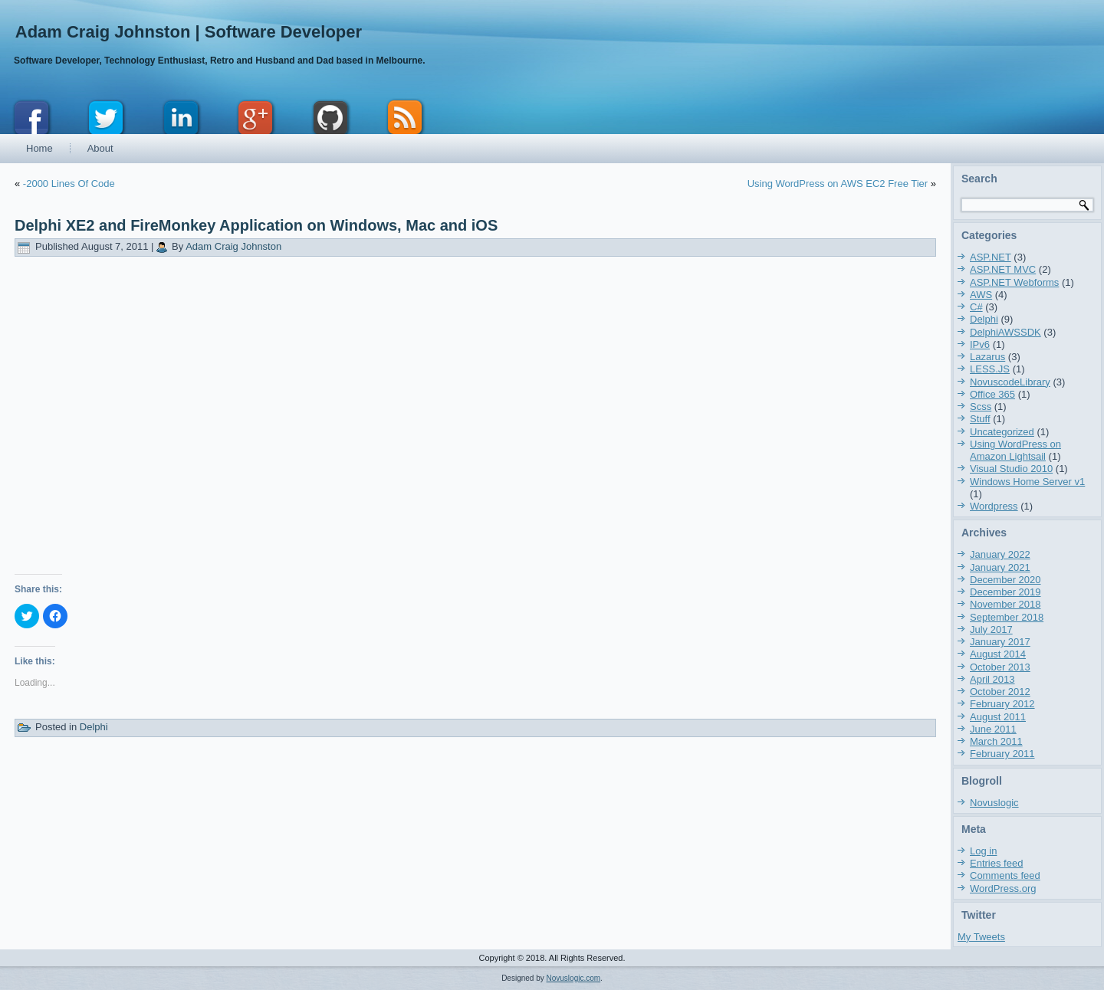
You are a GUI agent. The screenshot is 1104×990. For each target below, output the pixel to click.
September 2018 (1006, 617)
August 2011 (998, 717)
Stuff (980, 419)
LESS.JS (990, 369)
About (100, 148)
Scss (980, 406)
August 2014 (998, 654)
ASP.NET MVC (1003, 269)
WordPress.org (1003, 888)
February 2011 (1002, 753)
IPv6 (980, 344)
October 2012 (1000, 691)
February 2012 (1002, 704)
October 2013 (1000, 667)
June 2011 (993, 729)
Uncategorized (1002, 432)
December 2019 (1005, 592)
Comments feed (1005, 875)
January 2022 (1000, 554)
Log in (983, 851)
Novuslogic (994, 802)
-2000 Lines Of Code (69, 183)
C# (976, 307)
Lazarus (987, 356)
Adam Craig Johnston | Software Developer (188, 31)
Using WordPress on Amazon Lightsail (1015, 450)
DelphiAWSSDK (1005, 332)
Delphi (94, 727)
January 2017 (1000, 641)
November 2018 (1005, 604)
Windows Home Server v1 (1027, 481)
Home (39, 148)
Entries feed (996, 863)
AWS (981, 294)
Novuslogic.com (574, 978)
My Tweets (981, 936)
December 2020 (1005, 579)
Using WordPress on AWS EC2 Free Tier (838, 183)
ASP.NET (990, 257)
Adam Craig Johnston (233, 246)
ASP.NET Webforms (1014, 282)
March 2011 (996, 741)
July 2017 (991, 629)
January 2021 (1000, 567)
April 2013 (992, 679)
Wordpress (994, 506)
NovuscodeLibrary (1010, 382)
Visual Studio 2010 (1011, 468)
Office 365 (992, 394)
